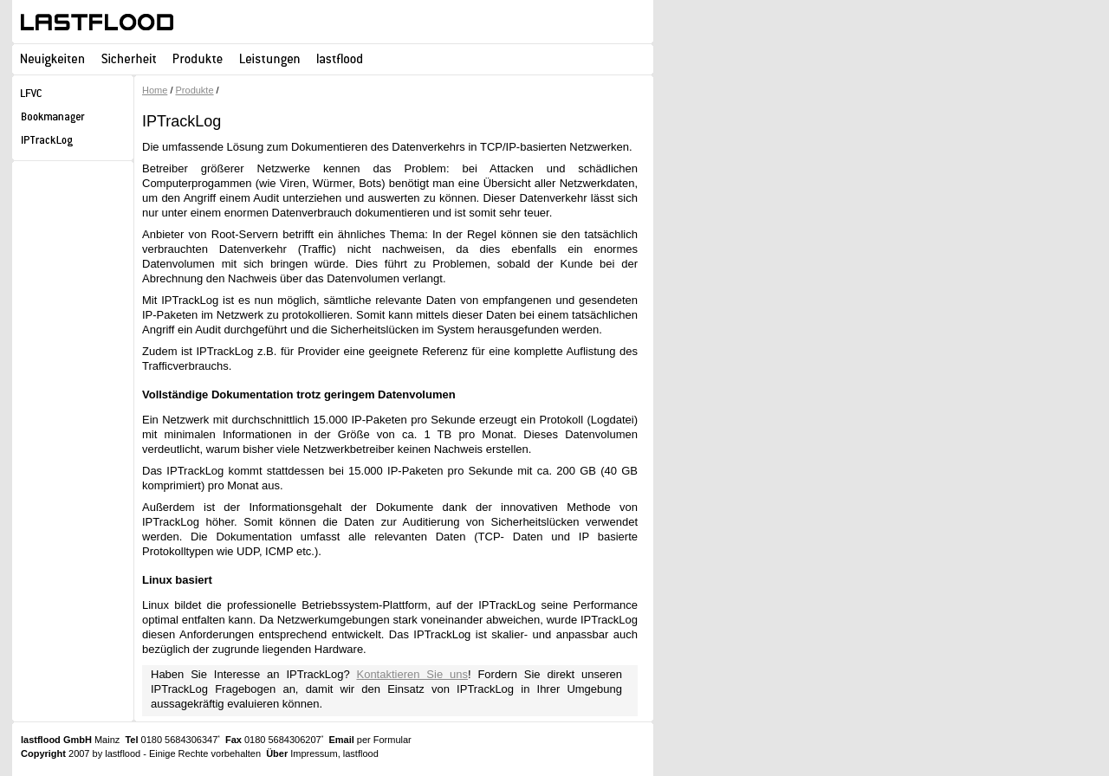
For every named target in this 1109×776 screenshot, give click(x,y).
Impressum (313, 753)
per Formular (384, 739)
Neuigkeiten (52, 58)
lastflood (97, 22)
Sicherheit (128, 58)
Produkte (198, 58)
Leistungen (270, 58)
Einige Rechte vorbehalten (205, 753)
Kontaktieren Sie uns (411, 674)
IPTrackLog (72, 142)
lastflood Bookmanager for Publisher (72, 119)
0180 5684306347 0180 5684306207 (224, 739)
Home (154, 90)
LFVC (72, 95)
